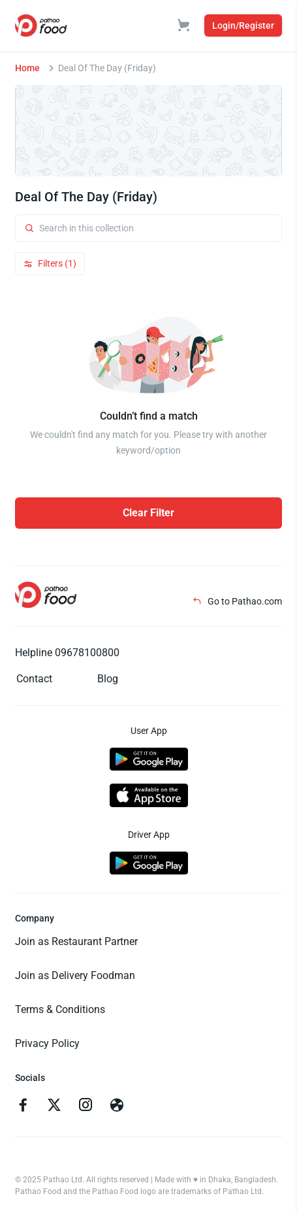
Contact (34, 679)
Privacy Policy (47, 1043)
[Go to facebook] (23, 1106)
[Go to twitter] (54, 1106)
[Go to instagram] (85, 1106)
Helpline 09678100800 (67, 652)
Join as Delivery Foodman (75, 975)
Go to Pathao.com (237, 601)
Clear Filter (148, 513)
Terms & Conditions (60, 1009)
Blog (107, 679)
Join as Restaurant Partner (76, 941)
